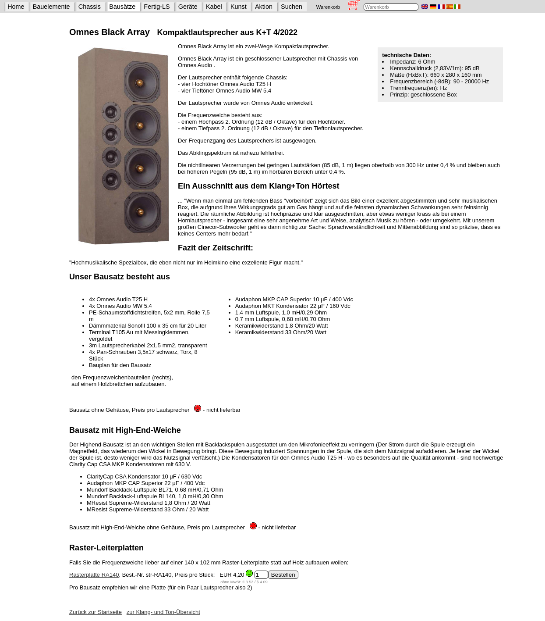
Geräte (188, 6)
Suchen (291, 6)
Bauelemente (51, 6)
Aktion (263, 6)
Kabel (214, 6)
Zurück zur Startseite (95, 612)
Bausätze (122, 6)
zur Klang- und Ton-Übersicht (163, 612)
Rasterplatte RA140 (94, 574)
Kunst (238, 6)
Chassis (89, 6)
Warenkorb (328, 7)
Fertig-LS (157, 6)
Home (15, 6)
